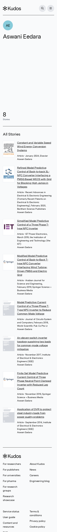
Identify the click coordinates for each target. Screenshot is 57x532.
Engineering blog (40, 481)
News (33, 469)
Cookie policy (37, 526)
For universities (11, 475)
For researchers (12, 463)
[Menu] (50, 8)
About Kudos (37, 463)
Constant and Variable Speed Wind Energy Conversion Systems (34, 146)
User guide (9, 517)
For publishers (11, 469)
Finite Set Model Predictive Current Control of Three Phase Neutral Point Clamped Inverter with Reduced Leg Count (34, 381)
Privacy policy (37, 520)
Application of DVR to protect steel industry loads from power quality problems (34, 413)
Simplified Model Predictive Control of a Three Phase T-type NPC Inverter (33, 224)
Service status (11, 511)
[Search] (42, 8)
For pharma (9, 481)
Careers (34, 475)
